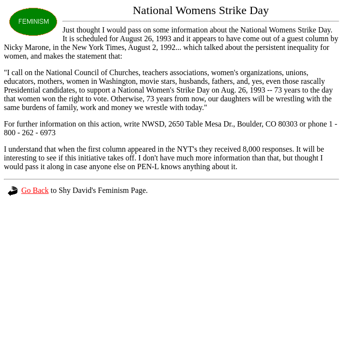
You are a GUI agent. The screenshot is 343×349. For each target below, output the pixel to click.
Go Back (28, 190)
